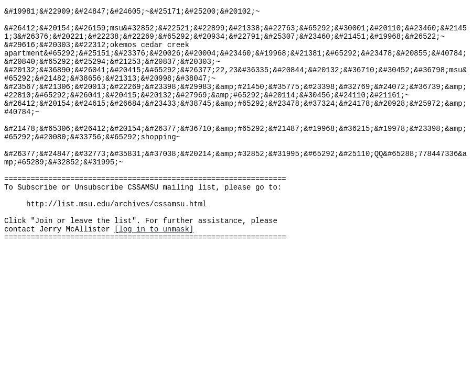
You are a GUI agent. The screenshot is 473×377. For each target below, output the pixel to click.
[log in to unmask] (154, 271)
